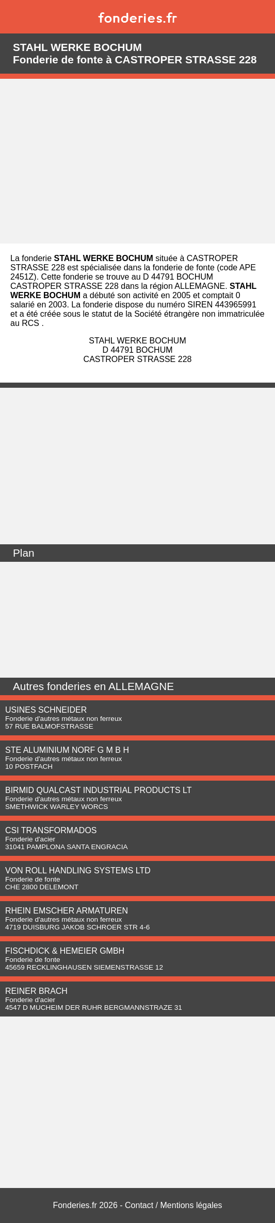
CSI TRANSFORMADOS (51, 830)
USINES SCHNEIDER (46, 709)
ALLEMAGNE (141, 686)
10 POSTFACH (29, 766)
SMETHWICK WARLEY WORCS (56, 807)
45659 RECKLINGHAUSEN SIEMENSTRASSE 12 (84, 967)
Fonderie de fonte (32, 879)
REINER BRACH (36, 991)
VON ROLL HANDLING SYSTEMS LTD (78, 870)
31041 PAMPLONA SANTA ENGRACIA (66, 847)
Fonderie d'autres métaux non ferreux (63, 718)
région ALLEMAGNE (187, 286)
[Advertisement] (137, 161)
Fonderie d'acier (30, 839)
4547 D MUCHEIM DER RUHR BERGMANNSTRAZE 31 (93, 1007)
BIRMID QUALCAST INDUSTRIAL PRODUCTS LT (98, 790)
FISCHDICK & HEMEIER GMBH (64, 950)
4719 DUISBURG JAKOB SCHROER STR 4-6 (77, 927)
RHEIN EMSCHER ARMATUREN (66, 910)
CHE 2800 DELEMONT (41, 887)
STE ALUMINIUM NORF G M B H (67, 750)
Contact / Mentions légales (173, 1205)
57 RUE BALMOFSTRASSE (49, 726)
